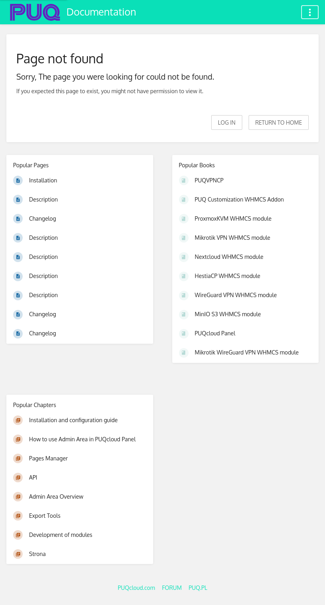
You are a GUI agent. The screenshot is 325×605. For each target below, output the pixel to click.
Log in (226, 122)
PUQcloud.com (136, 587)
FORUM (172, 587)
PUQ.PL (198, 587)
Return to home (278, 122)
